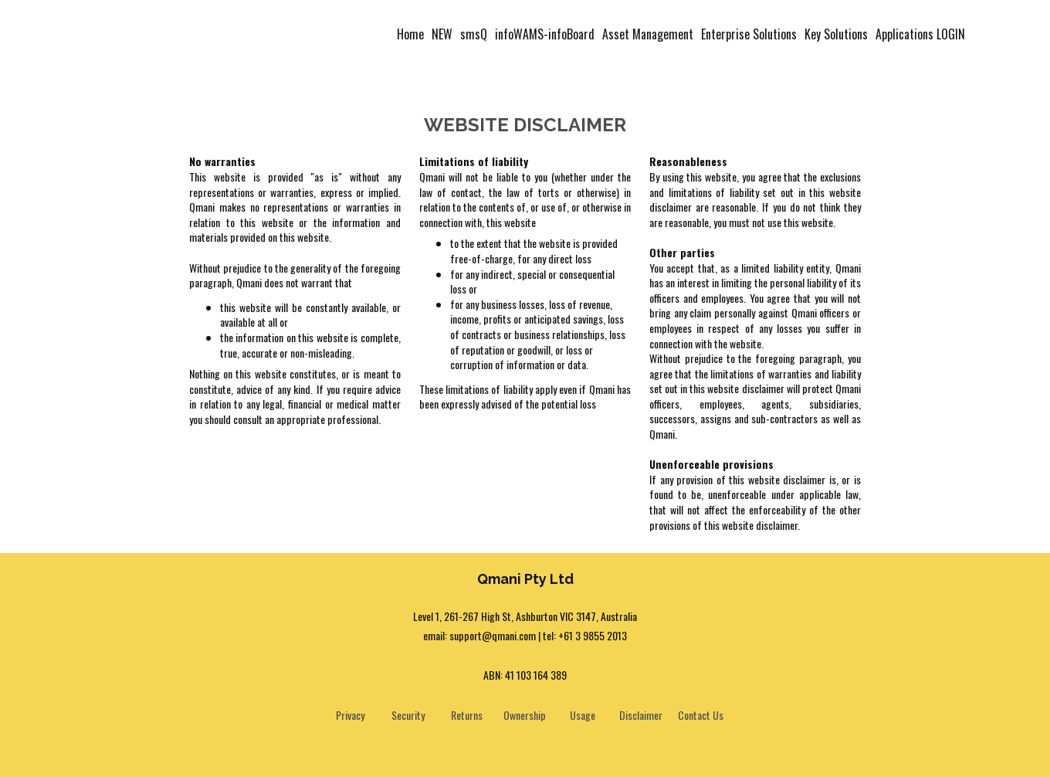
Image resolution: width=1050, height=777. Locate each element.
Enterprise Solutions (749, 34)
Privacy (350, 715)
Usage (582, 715)
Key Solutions (836, 34)
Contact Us (700, 715)
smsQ (473, 34)
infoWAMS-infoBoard (544, 34)
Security (408, 715)
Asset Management (647, 34)
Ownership (524, 715)
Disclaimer (640, 715)
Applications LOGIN (920, 34)
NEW (442, 34)
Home (410, 34)
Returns (467, 715)
